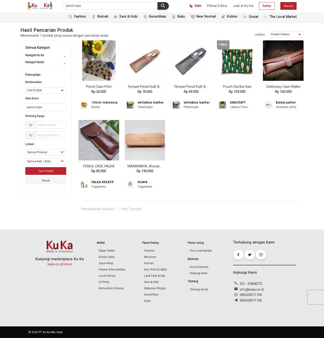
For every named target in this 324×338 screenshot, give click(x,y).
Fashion (149, 250)
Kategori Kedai (34, 62)
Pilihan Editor (217, 6)
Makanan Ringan (155, 288)
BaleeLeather (286, 102)
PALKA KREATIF (103, 182)
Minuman (150, 257)
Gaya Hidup (106, 263)
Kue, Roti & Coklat (155, 269)
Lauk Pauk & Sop (154, 275)
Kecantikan (151, 294)
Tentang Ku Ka (199, 289)
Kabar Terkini (107, 250)
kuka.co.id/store (60, 264)
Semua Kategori (37, 48)
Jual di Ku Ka (243, 6)
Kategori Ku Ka (34, 55)
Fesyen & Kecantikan (112, 269)
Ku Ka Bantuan (199, 267)
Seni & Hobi (151, 282)
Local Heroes (107, 275)
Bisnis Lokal (106, 257)
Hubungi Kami (198, 273)
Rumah (149, 263)
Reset (46, 180)
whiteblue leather (151, 102)
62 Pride (104, 282)
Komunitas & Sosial (111, 288)
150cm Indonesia (105, 102)
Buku (147, 300)
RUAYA (142, 182)
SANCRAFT (238, 102)
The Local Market (201, 250)
